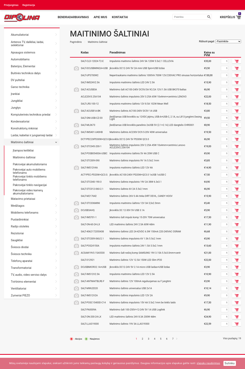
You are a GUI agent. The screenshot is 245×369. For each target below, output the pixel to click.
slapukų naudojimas (208, 363)
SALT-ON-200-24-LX (91, 316)
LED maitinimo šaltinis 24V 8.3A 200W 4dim (133, 316)
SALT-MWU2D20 (89, 288)
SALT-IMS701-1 (89, 217)
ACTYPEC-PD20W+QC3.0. (94, 174)
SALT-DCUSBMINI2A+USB (94, 68)
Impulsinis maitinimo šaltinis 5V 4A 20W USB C (134, 153)
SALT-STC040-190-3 (91, 181)
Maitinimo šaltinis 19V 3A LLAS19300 (129, 323)
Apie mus (100, 17)
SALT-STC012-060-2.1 (92, 189)
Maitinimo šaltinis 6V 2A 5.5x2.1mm (129, 189)
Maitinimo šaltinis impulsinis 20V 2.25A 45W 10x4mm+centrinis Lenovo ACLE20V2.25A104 (147, 146)
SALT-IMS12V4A (89, 167)
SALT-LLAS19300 (90, 323)
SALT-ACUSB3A (89, 89)
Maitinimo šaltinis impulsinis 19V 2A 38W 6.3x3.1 (136, 181)
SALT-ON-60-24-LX (90, 224)
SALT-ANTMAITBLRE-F (92, 281)
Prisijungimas (11, 5)
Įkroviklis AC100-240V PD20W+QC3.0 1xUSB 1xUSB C (138, 174)
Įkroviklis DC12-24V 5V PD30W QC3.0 (129, 139)
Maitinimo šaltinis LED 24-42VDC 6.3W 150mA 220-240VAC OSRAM (145, 231)
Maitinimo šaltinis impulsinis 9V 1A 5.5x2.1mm (134, 160)
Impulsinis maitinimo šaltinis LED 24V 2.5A (132, 82)
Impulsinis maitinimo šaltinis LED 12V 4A (131, 167)
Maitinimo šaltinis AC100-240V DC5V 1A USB (133, 110)
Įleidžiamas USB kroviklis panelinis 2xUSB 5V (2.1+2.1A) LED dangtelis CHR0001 (152, 125)
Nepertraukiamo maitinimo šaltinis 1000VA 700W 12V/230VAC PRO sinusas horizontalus (156, 75)
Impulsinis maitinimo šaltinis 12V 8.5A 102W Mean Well (139, 103)
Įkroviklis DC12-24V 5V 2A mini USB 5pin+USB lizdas (137, 68)
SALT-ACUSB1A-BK (91, 110)
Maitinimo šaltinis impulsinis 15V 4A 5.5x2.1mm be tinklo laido (143, 302)
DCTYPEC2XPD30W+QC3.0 (95, 139)
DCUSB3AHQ (87, 210)
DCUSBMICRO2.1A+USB (93, 267)
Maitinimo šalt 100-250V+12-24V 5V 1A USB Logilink (137, 309)
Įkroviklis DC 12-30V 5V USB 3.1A (127, 210)
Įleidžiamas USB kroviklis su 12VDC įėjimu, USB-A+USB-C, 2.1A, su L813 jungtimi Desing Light (156, 118)
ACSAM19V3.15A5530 (93, 252)
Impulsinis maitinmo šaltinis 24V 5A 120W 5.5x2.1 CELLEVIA (142, 61)
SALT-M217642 (89, 196)
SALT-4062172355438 (92, 231)
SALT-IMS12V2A (89, 295)
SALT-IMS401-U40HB (92, 132)
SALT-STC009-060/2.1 (92, 238)
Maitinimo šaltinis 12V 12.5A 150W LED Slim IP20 (136, 260)
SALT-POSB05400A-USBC (94, 153)
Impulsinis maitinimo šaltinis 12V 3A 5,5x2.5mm (135, 203)
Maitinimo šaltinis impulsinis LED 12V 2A (131, 295)
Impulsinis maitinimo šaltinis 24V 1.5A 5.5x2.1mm (136, 245)
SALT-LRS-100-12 (90, 103)
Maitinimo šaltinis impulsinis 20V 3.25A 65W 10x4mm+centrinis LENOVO (148, 96)
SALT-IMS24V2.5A (90, 82)
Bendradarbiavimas (73, 17)
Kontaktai (120, 17)
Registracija (29, 5)
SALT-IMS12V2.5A (90, 274)
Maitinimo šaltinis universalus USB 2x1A (131, 288)
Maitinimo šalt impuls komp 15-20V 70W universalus (137, 217)
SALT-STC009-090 (90, 160)
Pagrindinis (76, 42)
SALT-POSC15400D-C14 (93, 302)
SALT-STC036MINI (90, 203)
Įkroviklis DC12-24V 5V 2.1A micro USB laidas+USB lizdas (140, 267)
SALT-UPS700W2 (89, 75)
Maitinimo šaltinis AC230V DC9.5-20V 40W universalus (138, 132)
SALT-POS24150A (90, 245)
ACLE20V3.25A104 (91, 96)
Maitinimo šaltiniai (97, 42)
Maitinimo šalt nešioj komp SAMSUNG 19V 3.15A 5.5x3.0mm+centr (145, 252)
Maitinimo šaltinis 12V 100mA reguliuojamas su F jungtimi (140, 281)
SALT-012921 (87, 260)
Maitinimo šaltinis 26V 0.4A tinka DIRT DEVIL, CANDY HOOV (141, 196)
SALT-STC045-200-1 (91, 146)
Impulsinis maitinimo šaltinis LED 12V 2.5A (132, 274)
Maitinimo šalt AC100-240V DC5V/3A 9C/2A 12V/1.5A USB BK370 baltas (148, 89)
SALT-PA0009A (88, 309)
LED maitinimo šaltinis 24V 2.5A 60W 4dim (132, 224)
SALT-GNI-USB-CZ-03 (92, 118)
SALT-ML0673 (88, 125)
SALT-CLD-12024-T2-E (92, 61)
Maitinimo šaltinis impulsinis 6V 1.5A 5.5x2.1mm (135, 238)
